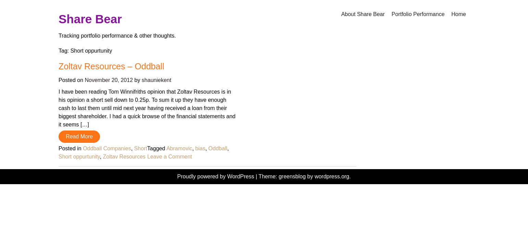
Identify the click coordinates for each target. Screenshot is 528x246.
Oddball (218, 148)
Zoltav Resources (124, 157)
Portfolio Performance (418, 14)
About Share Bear (363, 14)
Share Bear (90, 19)
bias (200, 148)
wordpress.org (332, 176)
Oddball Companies (107, 148)
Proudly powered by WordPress (216, 176)
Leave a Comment (169, 157)
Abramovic (179, 148)
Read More (79, 136)
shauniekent (156, 80)
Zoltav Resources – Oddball (111, 66)
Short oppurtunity (79, 157)
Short (140, 148)
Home (458, 14)
